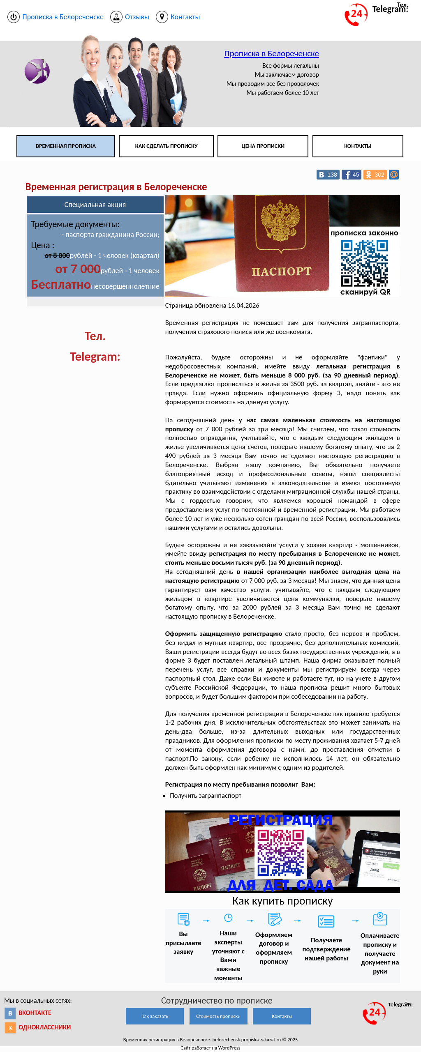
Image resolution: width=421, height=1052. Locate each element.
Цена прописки (263, 146)
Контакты (357, 146)
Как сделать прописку (166, 146)
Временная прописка (66, 146)
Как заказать (154, 1016)
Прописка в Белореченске (271, 53)
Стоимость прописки (218, 1016)
